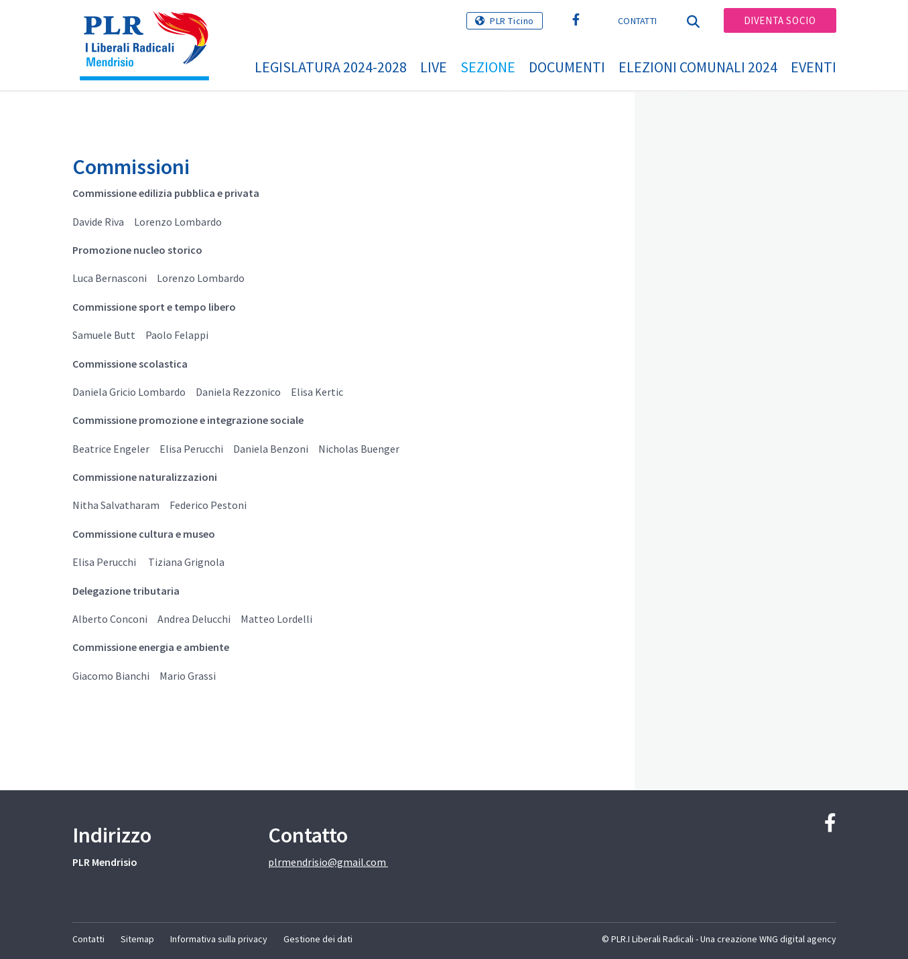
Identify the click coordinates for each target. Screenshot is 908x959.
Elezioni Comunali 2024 (698, 67)
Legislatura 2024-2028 (331, 67)
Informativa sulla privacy (218, 939)
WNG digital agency (797, 939)
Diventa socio (780, 20)
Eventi (813, 67)
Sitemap (137, 939)
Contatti (637, 21)
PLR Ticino (512, 21)
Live (433, 67)
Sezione (487, 67)
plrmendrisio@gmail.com (328, 862)
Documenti (567, 67)
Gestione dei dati (317, 939)
